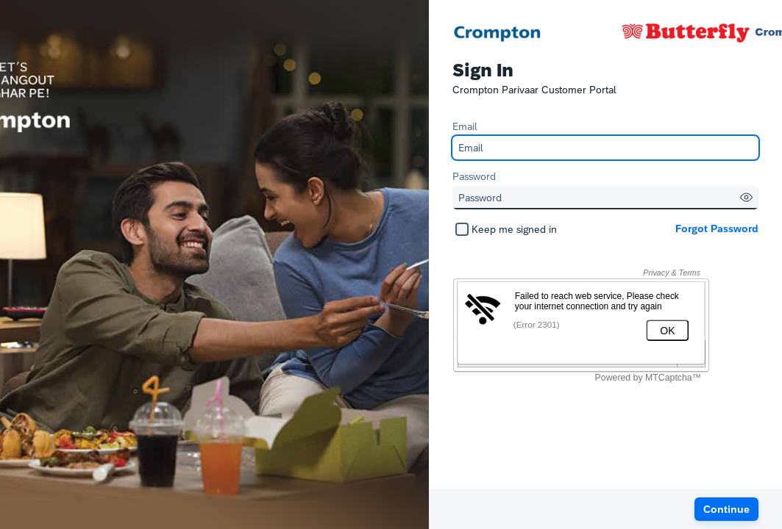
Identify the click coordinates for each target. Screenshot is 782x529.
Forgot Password (716, 228)
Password (474, 176)
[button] (746, 197)
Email (464, 126)
